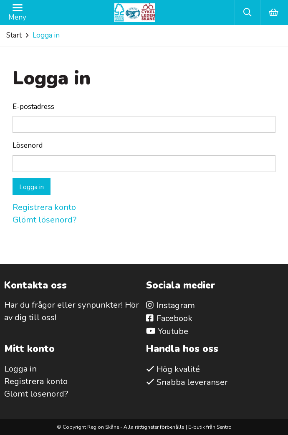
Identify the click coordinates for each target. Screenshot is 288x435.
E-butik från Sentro (210, 427)
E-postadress (33, 106)
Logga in (31, 187)
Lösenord (28, 145)
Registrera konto (44, 207)
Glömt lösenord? (44, 219)
